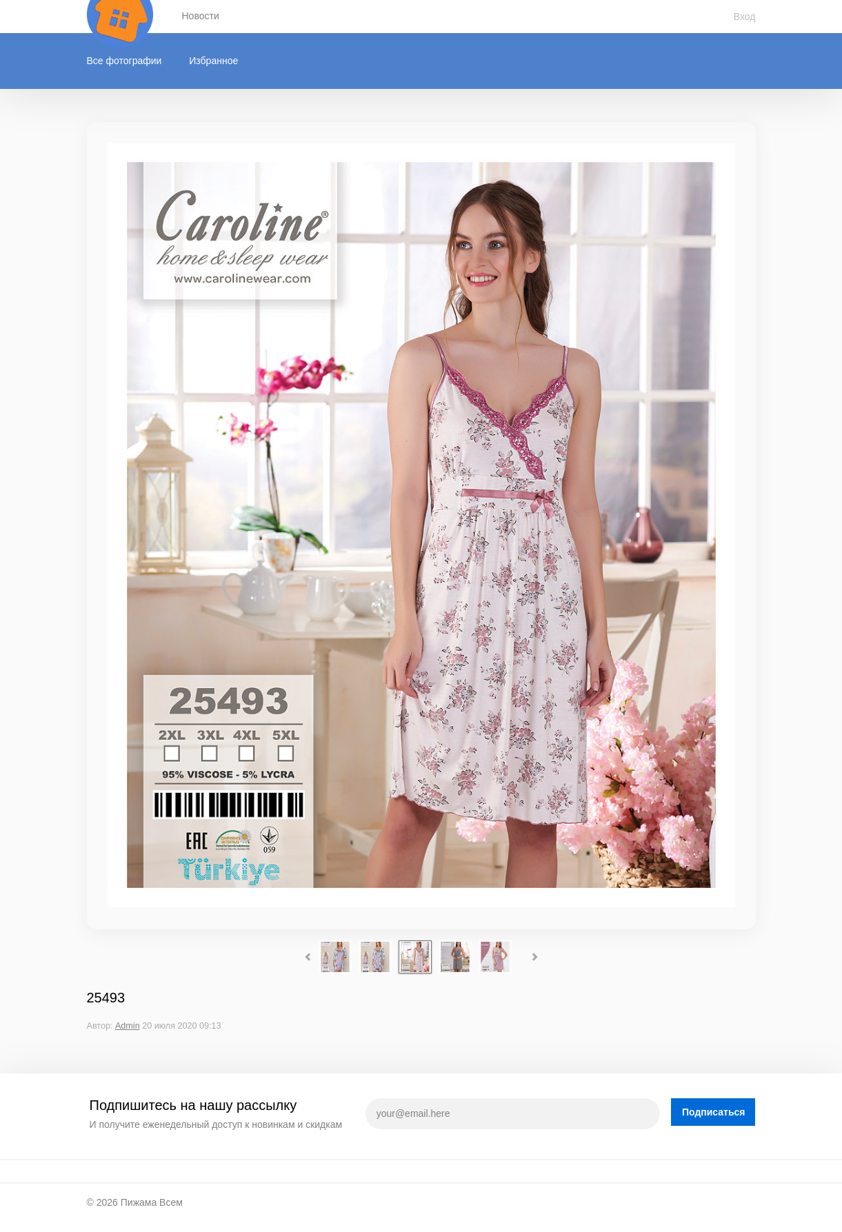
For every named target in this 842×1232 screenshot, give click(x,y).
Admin (127, 1026)
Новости (200, 15)
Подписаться (713, 1112)
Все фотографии (124, 60)
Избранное (213, 60)
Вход (745, 16)
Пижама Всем (152, 1202)
